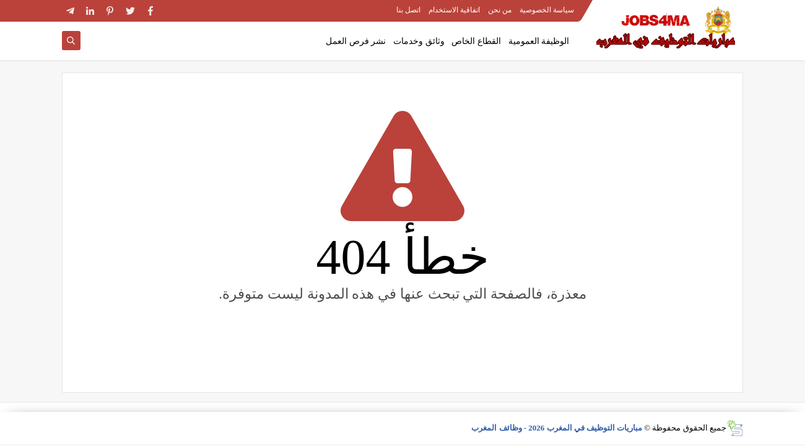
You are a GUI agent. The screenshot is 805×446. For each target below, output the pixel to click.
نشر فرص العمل (356, 41)
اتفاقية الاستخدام (454, 10)
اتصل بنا (408, 10)
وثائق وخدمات (419, 41)
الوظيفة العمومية (539, 41)
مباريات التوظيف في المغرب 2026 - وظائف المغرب (556, 427)
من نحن (499, 10)
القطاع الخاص (476, 41)
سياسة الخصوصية (547, 10)
